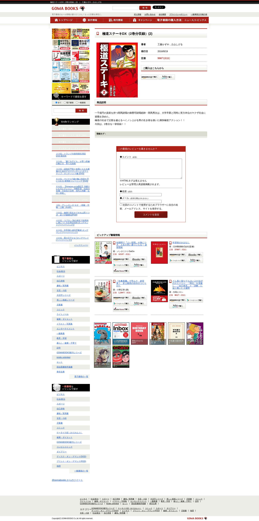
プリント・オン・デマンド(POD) (71, 461)
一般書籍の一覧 (81, 471)
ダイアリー (62, 452)
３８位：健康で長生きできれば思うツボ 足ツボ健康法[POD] (73, 214)
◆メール (134, 202)
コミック (61, 309)
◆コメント (129, 157)
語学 (59, 348)
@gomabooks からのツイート (67, 480)
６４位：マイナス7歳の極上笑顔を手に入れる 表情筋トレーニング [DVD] (72, 180)
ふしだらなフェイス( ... (194, 346)
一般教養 (61, 333)
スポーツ (61, 276)
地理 (59, 466)
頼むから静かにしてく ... (102, 369)
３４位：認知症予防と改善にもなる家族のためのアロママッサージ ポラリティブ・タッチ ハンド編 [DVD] (73, 171)
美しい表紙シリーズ (65, 300)
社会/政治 (61, 271)
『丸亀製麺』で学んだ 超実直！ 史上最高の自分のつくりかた (131, 287)
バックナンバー (81, 245)
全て (58, 103)
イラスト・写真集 (65, 324)
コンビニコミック (65, 447)
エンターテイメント (65, 329)
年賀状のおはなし (181, 246)
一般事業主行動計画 (199, 14)
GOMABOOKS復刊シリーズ (69, 352)
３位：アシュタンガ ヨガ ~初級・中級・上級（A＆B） (72, 206)
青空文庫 (61, 372)
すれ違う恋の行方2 (176, 346)
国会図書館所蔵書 (65, 367)
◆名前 (126, 195)
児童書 (60, 305)
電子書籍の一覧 (81, 376)
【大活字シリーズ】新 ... (156, 346)
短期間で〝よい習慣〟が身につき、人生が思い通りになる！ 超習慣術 (131, 249)
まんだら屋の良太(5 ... (120, 369)
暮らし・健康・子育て (66, 343)
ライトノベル (63, 314)
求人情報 (137, 14)
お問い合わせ (150, 14)
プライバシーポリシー (178, 14)
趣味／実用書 (63, 285)
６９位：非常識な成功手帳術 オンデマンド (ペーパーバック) (72, 231)
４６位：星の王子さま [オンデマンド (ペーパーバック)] (72, 239)
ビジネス (61, 266)
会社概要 (162, 14)
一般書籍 (81, 103)
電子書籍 (69, 103)
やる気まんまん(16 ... (101, 346)
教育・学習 (62, 338)
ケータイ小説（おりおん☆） (69, 432)
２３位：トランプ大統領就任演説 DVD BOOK (71, 155)
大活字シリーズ (64, 295)
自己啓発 (61, 281)
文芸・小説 (62, 290)
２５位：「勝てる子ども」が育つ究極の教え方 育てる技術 (73, 162)
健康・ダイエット (65, 319)
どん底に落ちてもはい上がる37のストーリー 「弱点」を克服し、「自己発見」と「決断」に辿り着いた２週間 (187, 288)
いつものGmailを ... (120, 346)
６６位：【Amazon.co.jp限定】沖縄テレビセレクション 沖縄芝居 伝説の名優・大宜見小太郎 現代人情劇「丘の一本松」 (73, 189)
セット (60, 362)
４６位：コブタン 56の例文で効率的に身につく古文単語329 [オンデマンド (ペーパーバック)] (72, 222)
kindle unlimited (63, 357)
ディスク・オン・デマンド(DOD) (71, 456)
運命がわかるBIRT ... (137, 346)
